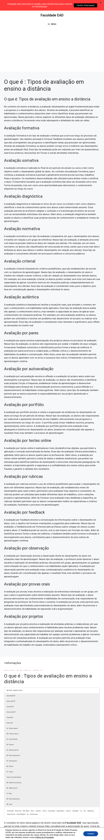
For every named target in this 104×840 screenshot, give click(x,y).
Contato (54, 835)
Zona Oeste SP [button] (10, 701)
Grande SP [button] (9, 707)
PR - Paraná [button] (10, 734)
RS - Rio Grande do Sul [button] (13, 745)
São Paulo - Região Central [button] (14, 679)
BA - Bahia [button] (9, 756)
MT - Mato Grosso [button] (11, 777)
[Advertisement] (52, 41)
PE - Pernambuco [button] (11, 750)
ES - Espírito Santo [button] (11, 728)
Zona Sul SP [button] (10, 696)
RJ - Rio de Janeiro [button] (12, 718)
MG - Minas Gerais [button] (12, 723)
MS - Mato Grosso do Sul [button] (13, 772)
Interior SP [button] (9, 712)
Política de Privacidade (77, 832)
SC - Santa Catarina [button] (12, 739)
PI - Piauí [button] (9, 783)
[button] (96, 832)
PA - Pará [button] (9, 794)
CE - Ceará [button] (9, 761)
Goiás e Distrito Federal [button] (13, 766)
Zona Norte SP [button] (10, 685)
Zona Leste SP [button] (10, 690)
